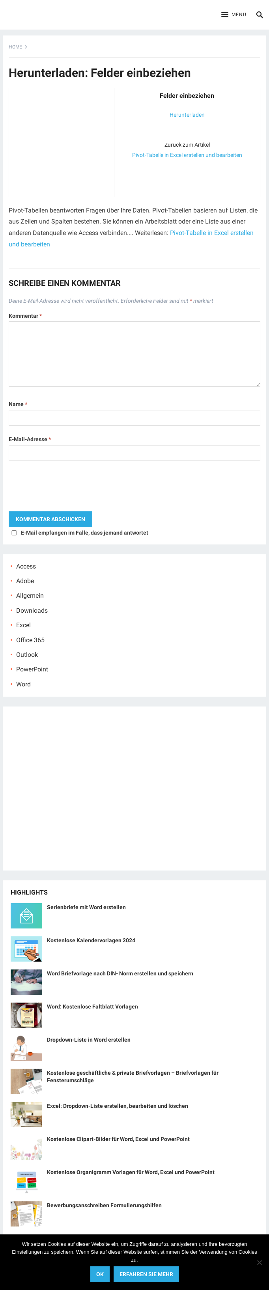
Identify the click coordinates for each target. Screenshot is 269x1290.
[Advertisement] (61, 140)
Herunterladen (187, 115)
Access (26, 566)
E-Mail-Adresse (30, 439)
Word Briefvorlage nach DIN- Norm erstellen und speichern (120, 973)
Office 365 (30, 640)
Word (23, 684)
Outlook (27, 654)
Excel (23, 625)
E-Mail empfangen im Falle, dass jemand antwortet (84, 532)
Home (15, 47)
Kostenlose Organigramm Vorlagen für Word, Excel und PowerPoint (131, 1172)
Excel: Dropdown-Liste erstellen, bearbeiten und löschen (117, 1106)
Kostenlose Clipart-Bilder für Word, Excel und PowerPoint (118, 1139)
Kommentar (25, 316)
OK (100, 1274)
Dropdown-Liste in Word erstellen (89, 1039)
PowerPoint (32, 669)
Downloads (32, 610)
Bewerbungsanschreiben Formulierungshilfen (104, 1205)
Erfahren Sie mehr (146, 1274)
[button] (234, 15)
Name (18, 404)
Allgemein (30, 595)
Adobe (25, 581)
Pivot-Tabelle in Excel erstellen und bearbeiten (187, 155)
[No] (259, 1262)
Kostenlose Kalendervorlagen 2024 (91, 940)
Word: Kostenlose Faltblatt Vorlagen (92, 1006)
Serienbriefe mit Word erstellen (86, 907)
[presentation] (69, 488)
